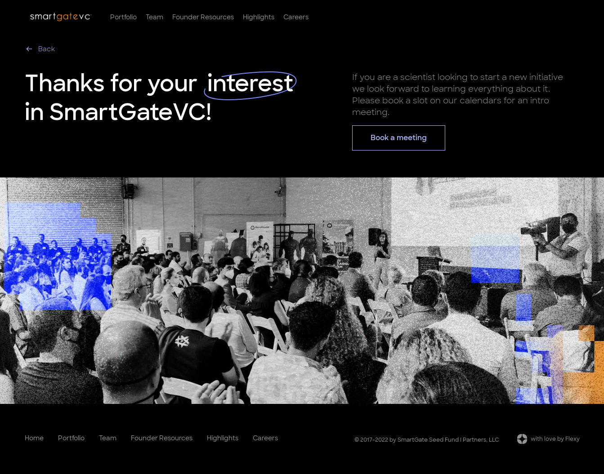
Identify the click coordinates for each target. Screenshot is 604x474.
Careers (296, 17)
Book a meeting (399, 137)
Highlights (258, 17)
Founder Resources (203, 17)
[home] (61, 17)
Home (34, 438)
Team (154, 17)
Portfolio (123, 17)
